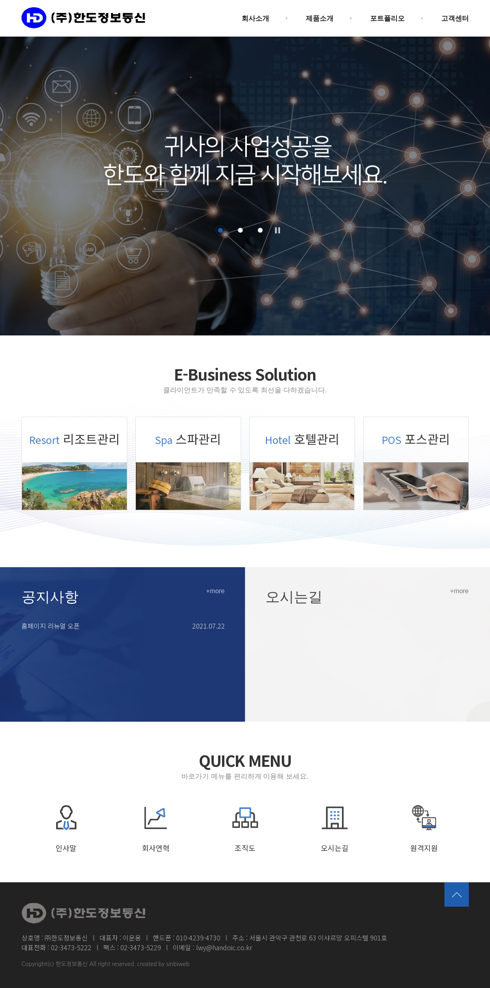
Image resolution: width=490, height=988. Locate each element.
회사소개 (255, 18)
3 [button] (260, 230)
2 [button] (240, 230)
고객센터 (455, 18)
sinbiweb (178, 964)
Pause (277, 230)
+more (215, 591)
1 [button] (220, 230)
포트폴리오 (387, 18)
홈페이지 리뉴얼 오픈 (51, 626)
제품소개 (319, 18)
